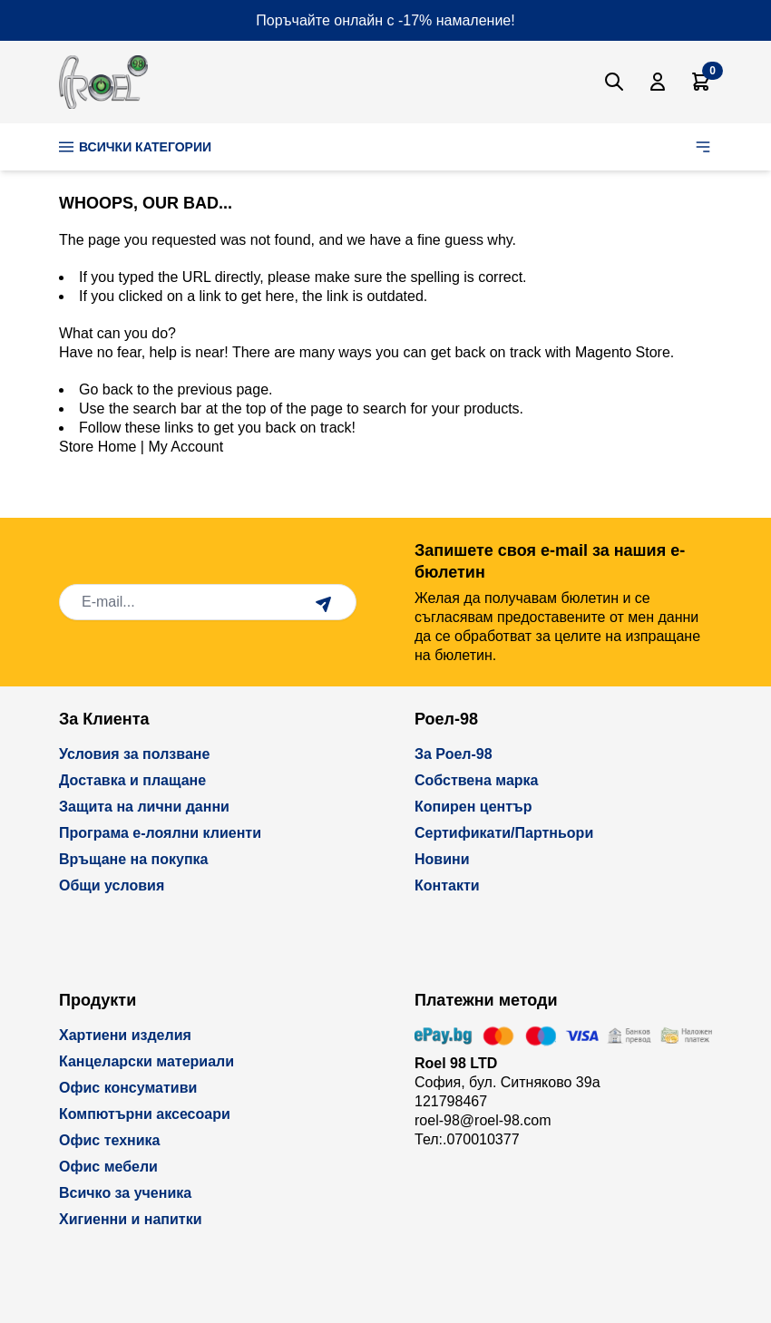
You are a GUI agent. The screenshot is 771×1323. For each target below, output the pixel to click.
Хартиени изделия (125, 1035)
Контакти (447, 885)
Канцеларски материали (146, 1061)
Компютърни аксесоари (144, 1114)
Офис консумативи (128, 1087)
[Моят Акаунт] (658, 81)
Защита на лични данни (144, 806)
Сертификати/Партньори (504, 833)
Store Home (97, 446)
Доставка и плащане (132, 780)
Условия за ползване (134, 754)
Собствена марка (476, 780)
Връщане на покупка (134, 859)
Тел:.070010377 (467, 1139)
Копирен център (473, 806)
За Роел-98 (454, 754)
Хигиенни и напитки (130, 1219)
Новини (442, 859)
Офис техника (109, 1140)
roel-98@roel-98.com (483, 1120)
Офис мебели (108, 1166)
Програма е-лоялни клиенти (160, 833)
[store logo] (103, 82)
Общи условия (111, 885)
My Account (185, 446)
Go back (106, 389)
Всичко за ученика (125, 1193)
